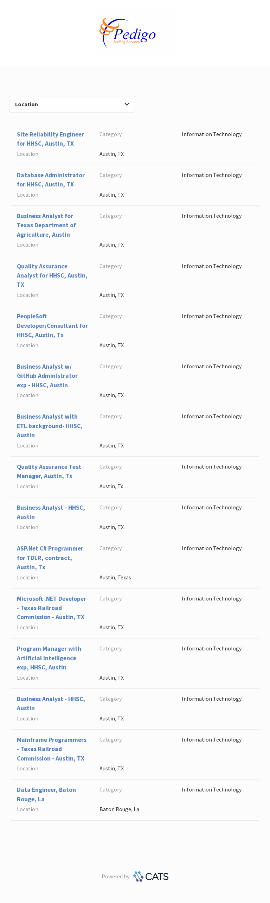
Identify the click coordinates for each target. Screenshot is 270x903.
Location (72, 104)
